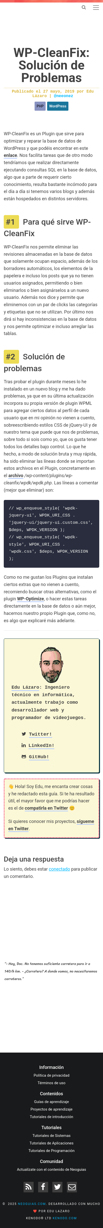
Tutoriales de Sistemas (51, 1135)
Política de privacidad (51, 1075)
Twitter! (40, 734)
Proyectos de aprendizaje (52, 1109)
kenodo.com (65, 1218)
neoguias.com (32, 1204)
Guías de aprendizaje (51, 1102)
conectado (59, 869)
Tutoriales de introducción (51, 1117)
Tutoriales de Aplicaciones (51, 1143)
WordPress (57, 106)
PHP (40, 106)
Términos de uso (51, 1083)
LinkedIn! (42, 745)
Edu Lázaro (25, 687)
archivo (15, 475)
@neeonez (63, 96)
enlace (10, 155)
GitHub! (39, 757)
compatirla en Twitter (46, 808)
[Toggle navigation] (96, 8)
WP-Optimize (30, 598)
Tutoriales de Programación (52, 1150)
